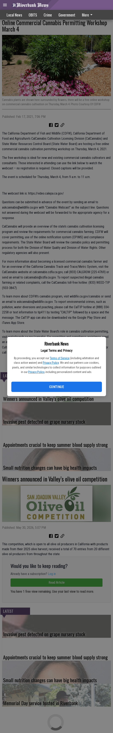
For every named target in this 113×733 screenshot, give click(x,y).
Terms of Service (60, 358)
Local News (14, 15)
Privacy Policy (51, 362)
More (88, 15)
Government (66, 15)
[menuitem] (88, 15)
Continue (56, 387)
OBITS (33, 15)
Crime (48, 15)
